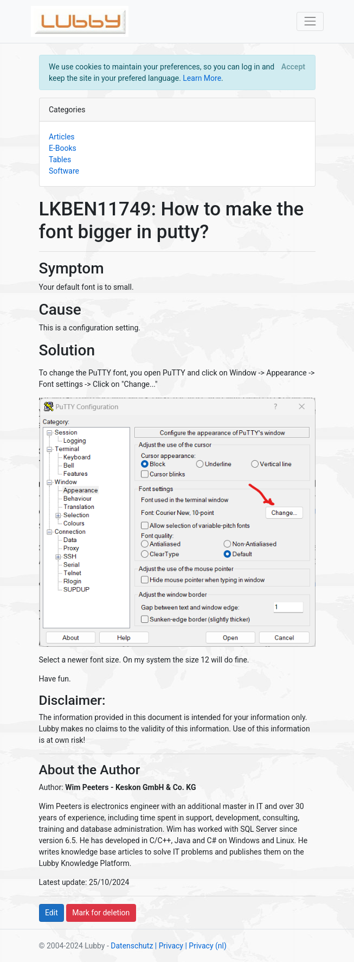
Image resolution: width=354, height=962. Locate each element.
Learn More (202, 78)
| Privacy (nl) (205, 945)
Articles (62, 136)
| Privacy (169, 945)
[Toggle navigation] (310, 21)
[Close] (293, 66)
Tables (60, 159)
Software (64, 171)
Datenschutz (132, 945)
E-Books (62, 148)
